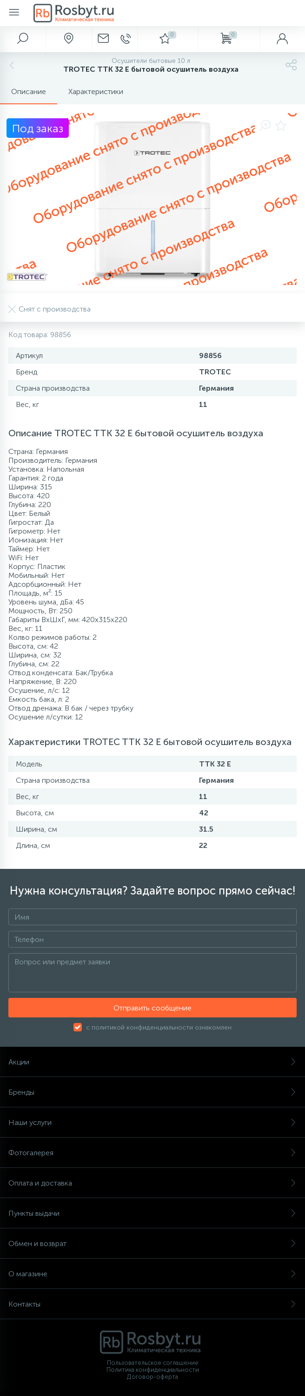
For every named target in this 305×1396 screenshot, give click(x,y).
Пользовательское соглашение (153, 1362)
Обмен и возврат (152, 1243)
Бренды (152, 1092)
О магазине (152, 1273)
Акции (152, 1061)
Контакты (152, 1304)
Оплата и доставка (152, 1183)
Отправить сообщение (152, 1007)
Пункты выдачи (152, 1213)
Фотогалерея (152, 1152)
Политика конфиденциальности (152, 1369)
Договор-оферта (152, 1376)
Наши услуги (152, 1122)
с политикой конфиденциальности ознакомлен (159, 1027)
